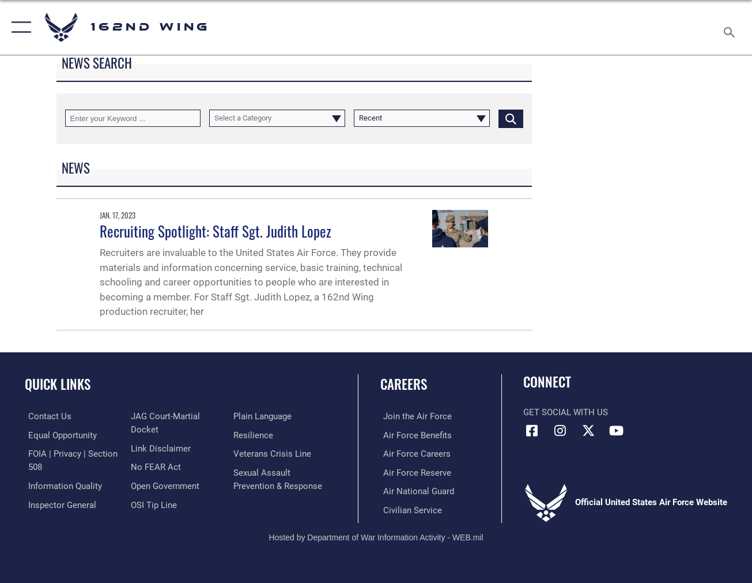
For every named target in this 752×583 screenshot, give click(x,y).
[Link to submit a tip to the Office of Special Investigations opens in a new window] (153, 503)
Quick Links (57, 384)
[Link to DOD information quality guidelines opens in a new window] (62, 485)
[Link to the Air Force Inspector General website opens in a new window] (59, 503)
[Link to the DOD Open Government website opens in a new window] (164, 485)
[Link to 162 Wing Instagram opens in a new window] (560, 430)
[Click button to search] (510, 118)
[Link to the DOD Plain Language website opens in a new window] (263, 416)
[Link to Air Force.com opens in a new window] (414, 416)
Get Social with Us (565, 412)
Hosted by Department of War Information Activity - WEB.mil (376, 535)
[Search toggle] (731, 27)
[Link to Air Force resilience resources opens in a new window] (254, 435)
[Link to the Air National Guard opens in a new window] (415, 491)
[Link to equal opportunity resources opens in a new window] (59, 435)
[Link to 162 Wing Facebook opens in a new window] (532, 430)
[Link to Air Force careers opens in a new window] (414, 453)
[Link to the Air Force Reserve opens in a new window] (414, 472)
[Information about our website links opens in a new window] (160, 448)
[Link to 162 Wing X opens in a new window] (588, 430)
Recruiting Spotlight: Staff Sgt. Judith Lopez (215, 231)
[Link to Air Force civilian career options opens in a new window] (409, 509)
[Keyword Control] (133, 118)
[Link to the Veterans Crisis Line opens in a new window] (273, 453)
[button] (18, 27)
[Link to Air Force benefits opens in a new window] (414, 435)
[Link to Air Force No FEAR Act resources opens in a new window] (155, 466)
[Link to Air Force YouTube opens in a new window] (616, 430)
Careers (403, 384)
